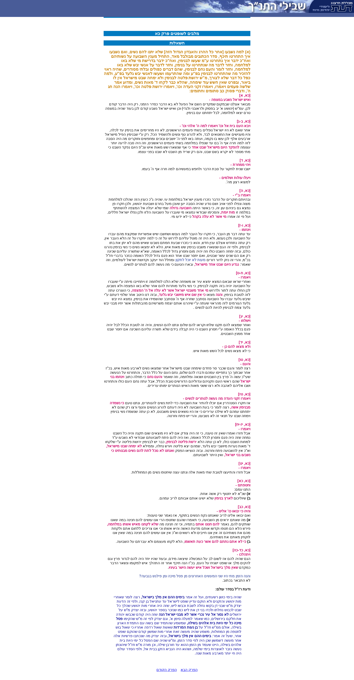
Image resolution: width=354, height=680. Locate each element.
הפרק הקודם (166, 670)
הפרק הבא (189, 670)
